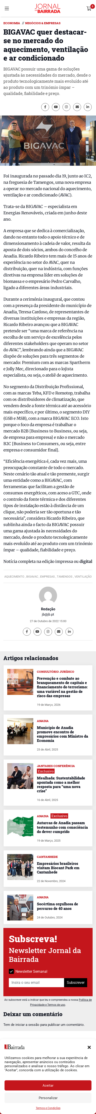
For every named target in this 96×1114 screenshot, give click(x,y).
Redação (48, 609)
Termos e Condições (48, 1108)
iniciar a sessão (27, 1025)
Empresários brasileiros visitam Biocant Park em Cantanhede (58, 867)
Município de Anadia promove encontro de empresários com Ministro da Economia (62, 734)
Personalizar (48, 1098)
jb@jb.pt (48, 614)
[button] (89, 1047)
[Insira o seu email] (36, 982)
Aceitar (48, 1085)
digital (85, 561)
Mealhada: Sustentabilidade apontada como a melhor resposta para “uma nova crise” (61, 784)
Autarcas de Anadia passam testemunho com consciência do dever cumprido (62, 827)
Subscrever (75, 982)
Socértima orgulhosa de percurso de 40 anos (57, 906)
